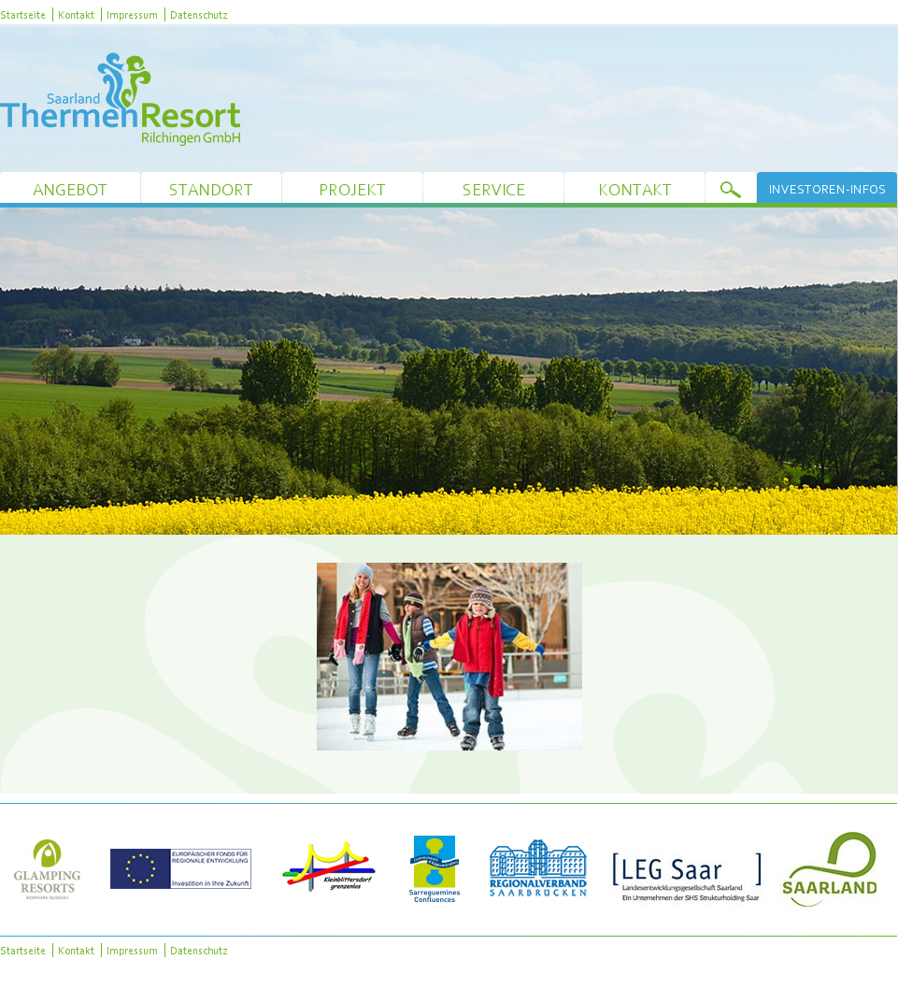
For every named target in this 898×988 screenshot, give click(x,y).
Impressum (132, 14)
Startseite (23, 14)
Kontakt (76, 14)
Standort (211, 189)
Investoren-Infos (827, 188)
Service (494, 189)
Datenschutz (198, 14)
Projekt (352, 189)
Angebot (70, 189)
